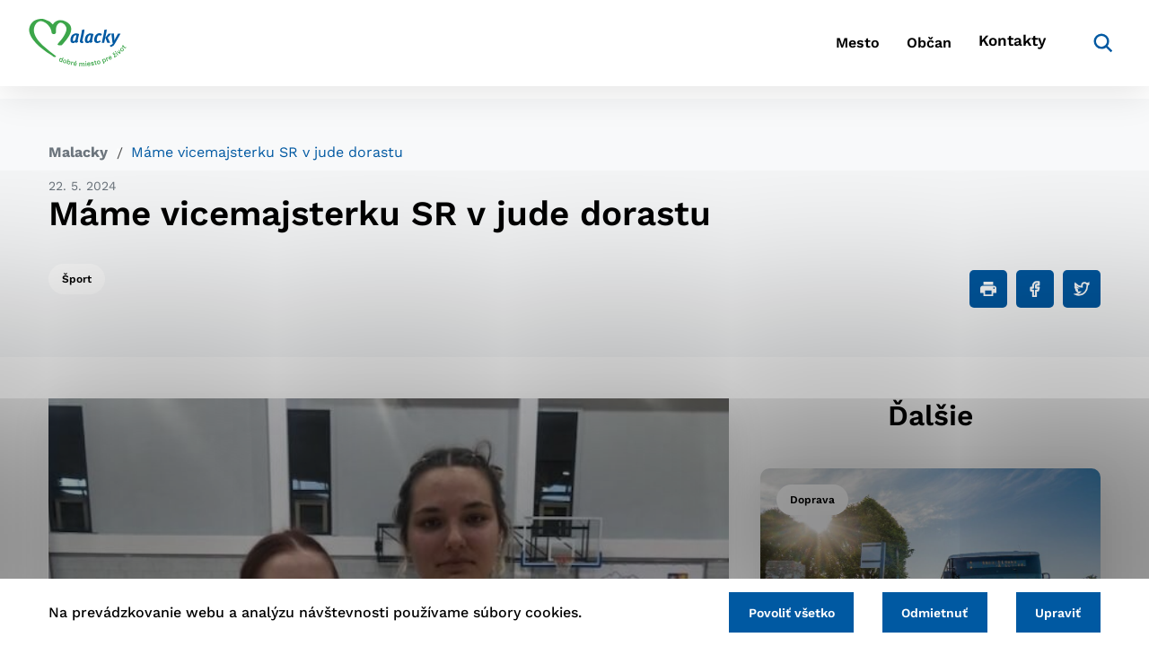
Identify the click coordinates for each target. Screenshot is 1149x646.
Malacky (78, 152)
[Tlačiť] (988, 289)
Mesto (798, 49)
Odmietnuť (923, 611)
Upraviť (1054, 611)
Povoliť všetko (771, 611)
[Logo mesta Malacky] (97, 49)
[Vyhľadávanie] (1074, 49)
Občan (887, 49)
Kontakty (987, 49)
